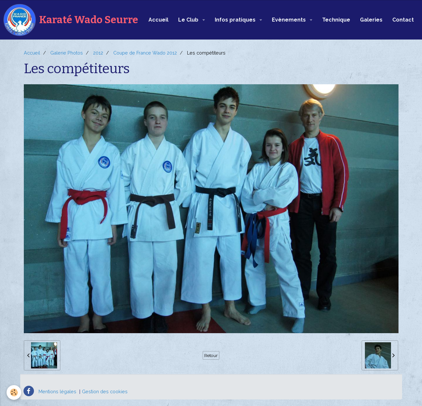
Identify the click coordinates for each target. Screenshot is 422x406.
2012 (98, 53)
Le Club (189, 20)
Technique (336, 20)
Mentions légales (57, 391)
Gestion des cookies (105, 391)
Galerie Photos (66, 53)
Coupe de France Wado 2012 (145, 53)
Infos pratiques (236, 20)
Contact (403, 20)
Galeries (371, 20)
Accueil (158, 20)
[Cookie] (14, 392)
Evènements (289, 20)
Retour (211, 355)
